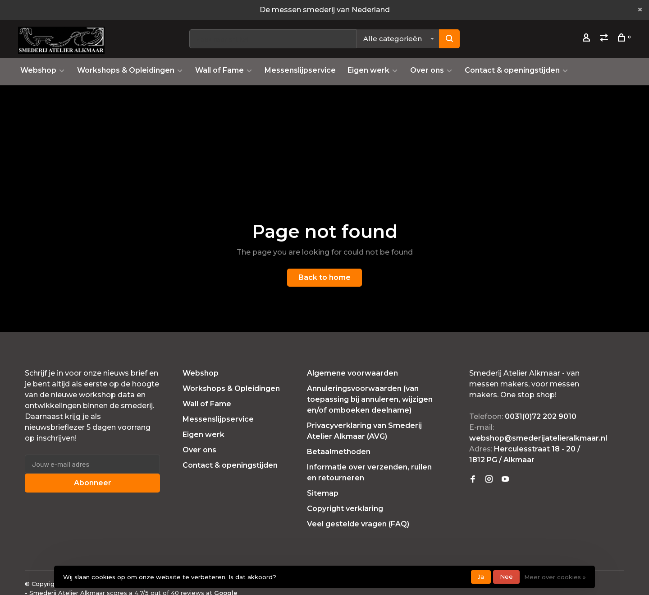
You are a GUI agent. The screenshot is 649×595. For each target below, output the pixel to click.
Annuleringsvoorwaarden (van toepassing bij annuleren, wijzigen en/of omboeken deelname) (370, 399)
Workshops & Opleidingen (125, 70)
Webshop (38, 70)
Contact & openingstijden (512, 70)
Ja (481, 576)
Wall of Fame (219, 70)
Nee (506, 576)
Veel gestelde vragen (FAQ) (358, 524)
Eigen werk (368, 70)
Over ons (427, 70)
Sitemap (322, 493)
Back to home (324, 277)
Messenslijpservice (300, 70)
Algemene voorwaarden (352, 373)
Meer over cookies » (555, 577)
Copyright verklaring (345, 508)
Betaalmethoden (338, 451)
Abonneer (92, 483)
